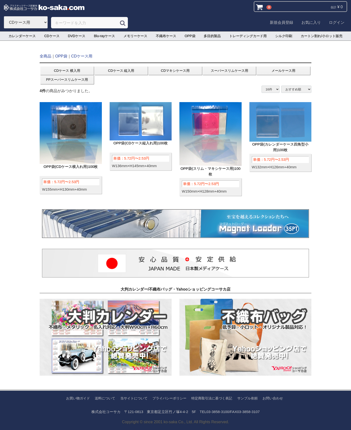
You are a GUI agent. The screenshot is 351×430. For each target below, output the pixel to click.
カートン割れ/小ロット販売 (321, 36)
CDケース (52, 36)
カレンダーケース (22, 36)
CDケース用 (81, 56)
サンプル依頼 (247, 398)
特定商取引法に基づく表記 (211, 398)
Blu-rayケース (104, 36)
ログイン (336, 22)
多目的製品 (212, 36)
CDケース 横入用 (67, 71)
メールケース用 (283, 71)
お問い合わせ (273, 398)
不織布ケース (166, 36)
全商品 (45, 56)
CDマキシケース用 (175, 71)
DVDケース (76, 36)
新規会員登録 (281, 22)
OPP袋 (190, 36)
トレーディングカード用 (248, 36)
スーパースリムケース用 (229, 71)
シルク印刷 (283, 36)
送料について (105, 398)
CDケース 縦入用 (121, 71)
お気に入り (311, 22)
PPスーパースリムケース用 (67, 79)
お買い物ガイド (78, 398)
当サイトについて (134, 398)
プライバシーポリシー (169, 398)
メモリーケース (135, 36)
